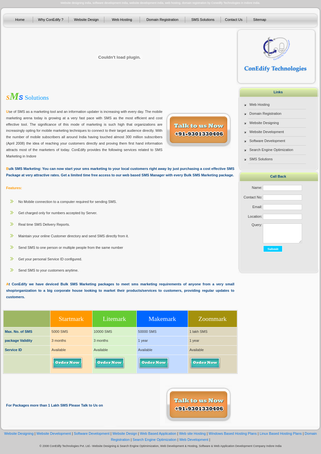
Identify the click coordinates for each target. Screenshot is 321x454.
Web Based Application (158, 433)
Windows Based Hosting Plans (233, 433)
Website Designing (264, 123)
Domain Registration (162, 19)
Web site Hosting (192, 433)
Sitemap (259, 19)
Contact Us (233, 19)
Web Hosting (122, 19)
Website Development (266, 132)
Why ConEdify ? (51, 19)
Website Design (86, 19)
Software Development (267, 141)
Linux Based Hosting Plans (281, 433)
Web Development (193, 439)
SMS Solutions (202, 19)
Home (19, 19)
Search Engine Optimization (271, 150)
